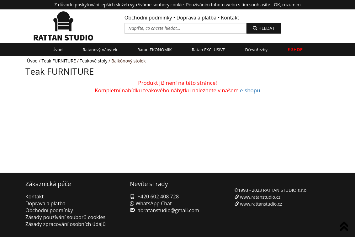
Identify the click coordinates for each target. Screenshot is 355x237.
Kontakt (230, 17)
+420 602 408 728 (158, 196)
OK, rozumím (287, 5)
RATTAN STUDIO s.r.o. (285, 190)
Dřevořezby (256, 49)
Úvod (57, 49)
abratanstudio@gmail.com (168, 210)
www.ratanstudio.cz (260, 197)
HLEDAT (264, 28)
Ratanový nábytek (99, 49)
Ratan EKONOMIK (154, 49)
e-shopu (250, 90)
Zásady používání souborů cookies (65, 217)
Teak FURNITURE (59, 61)
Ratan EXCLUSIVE (208, 49)
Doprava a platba (197, 17)
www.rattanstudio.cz (261, 204)
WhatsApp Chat (151, 203)
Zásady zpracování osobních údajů (65, 224)
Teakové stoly (93, 61)
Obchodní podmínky (148, 17)
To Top (345, 227)
